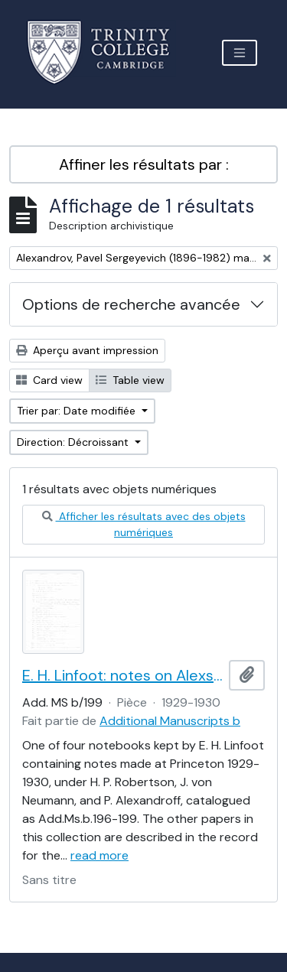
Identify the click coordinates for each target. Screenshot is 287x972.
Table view (130, 380)
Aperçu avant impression (87, 350)
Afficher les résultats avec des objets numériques (144, 524)
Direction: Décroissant (74, 442)
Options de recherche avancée (131, 304)
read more (99, 855)
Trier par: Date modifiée (78, 411)
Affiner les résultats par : (144, 164)
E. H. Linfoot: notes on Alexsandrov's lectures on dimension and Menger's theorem (122, 675)
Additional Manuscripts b (169, 721)
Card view (49, 380)
